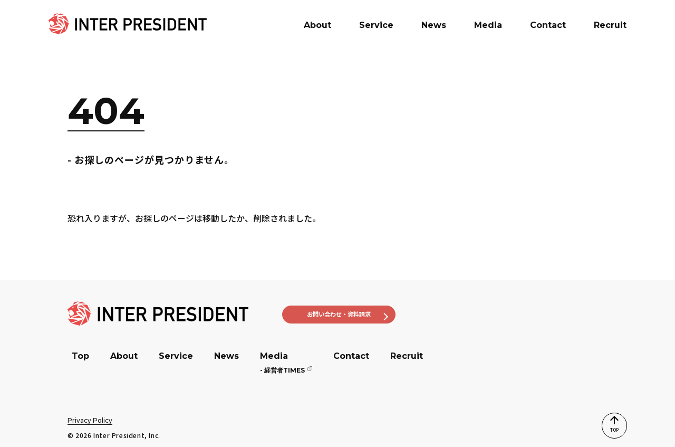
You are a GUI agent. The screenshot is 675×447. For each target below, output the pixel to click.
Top (80, 356)
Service (176, 356)
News (226, 356)
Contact (351, 356)
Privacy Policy (90, 420)
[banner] (128, 23)
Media (274, 356)
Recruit (406, 356)
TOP (606, 418)
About (124, 356)
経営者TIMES (282, 370)
